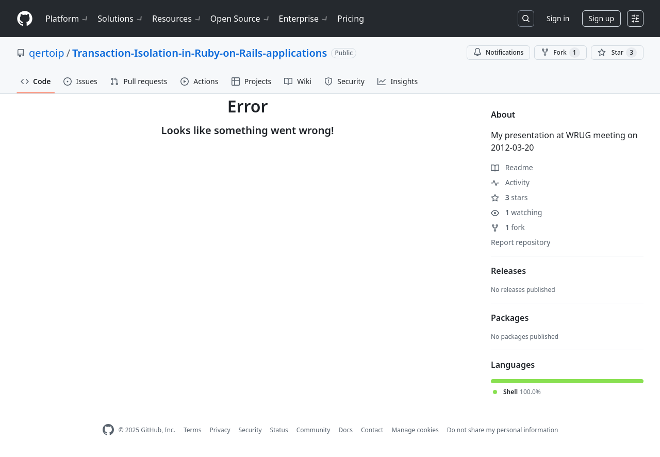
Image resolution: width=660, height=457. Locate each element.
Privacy (220, 430)
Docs (345, 430)
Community (313, 430)
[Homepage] (24, 18)
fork (508, 227)
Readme (512, 167)
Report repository (520, 242)
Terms (193, 430)
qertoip (46, 53)
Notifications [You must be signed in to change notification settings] (498, 52)
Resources (177, 18)
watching (516, 212)
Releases (508, 270)
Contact (372, 430)
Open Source (240, 18)
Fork (560, 52)
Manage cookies (414, 430)
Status (279, 430)
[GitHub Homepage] (108, 429)
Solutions (120, 18)
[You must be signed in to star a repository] (617, 52)
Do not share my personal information (502, 430)
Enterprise (304, 18)
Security (250, 430)
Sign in (558, 18)
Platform (67, 18)
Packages (510, 317)
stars (509, 197)
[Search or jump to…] (526, 18)
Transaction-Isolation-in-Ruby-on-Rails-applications (199, 53)
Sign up (601, 18)
